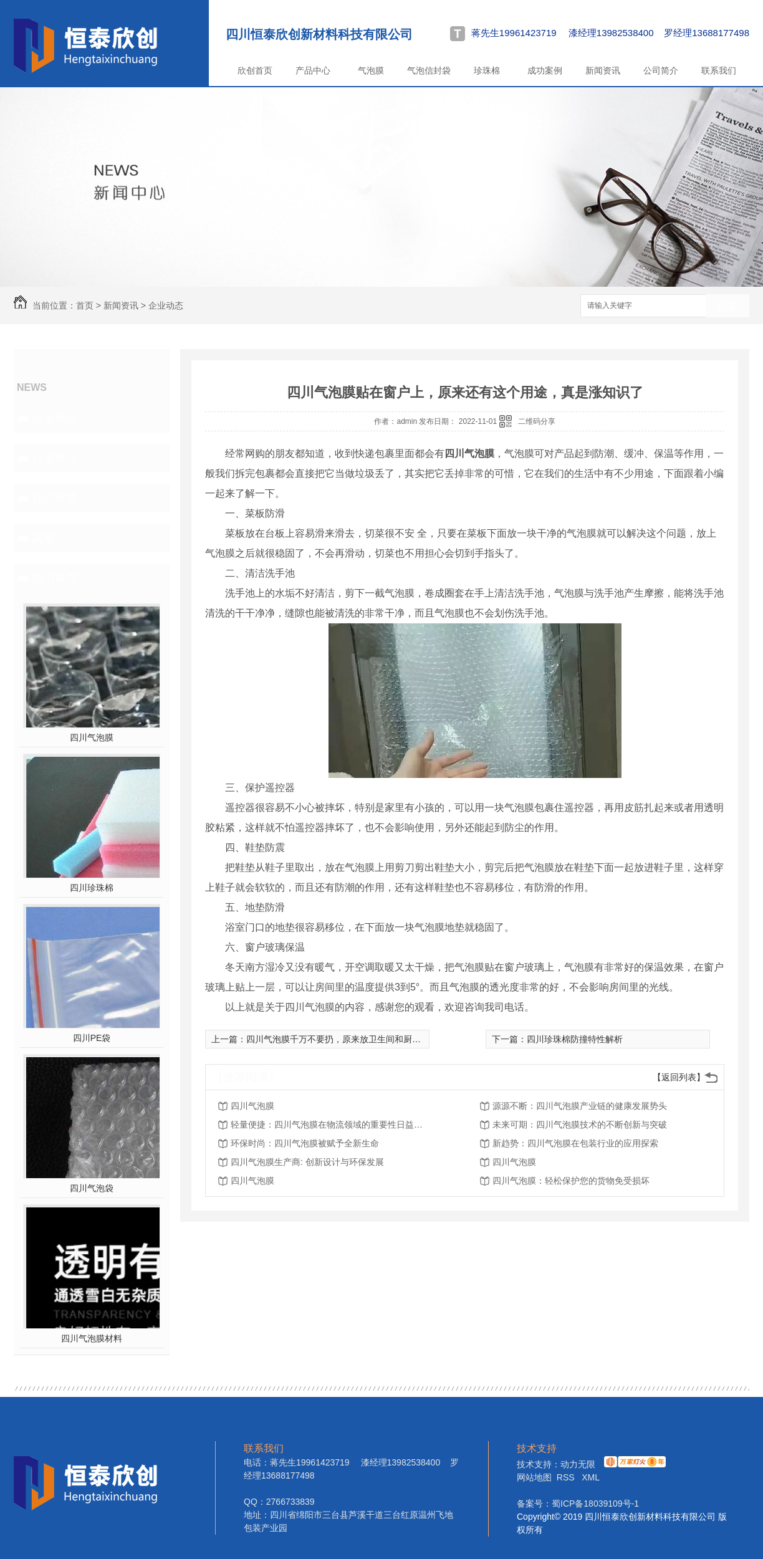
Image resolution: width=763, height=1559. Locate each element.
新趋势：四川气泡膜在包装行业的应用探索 (575, 1143)
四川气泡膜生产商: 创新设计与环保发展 (307, 1162)
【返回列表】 (679, 1077)
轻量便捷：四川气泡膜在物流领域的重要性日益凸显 (330, 1125)
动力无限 (577, 1464)
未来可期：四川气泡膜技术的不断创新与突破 (579, 1125)
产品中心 (312, 70)
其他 (43, 538)
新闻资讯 (602, 70)
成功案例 (544, 70)
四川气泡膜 (91, 737)
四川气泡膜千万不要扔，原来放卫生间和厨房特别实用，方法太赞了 (377, 1039)
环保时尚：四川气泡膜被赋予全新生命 (305, 1143)
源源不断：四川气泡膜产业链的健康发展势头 (579, 1106)
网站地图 (534, 1477)
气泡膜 (371, 70)
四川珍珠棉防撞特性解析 (575, 1039)
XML (591, 1477)
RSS (567, 1477)
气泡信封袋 (429, 70)
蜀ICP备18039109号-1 (595, 1504)
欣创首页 (255, 70)
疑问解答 (54, 498)
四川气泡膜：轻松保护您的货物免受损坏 (571, 1181)
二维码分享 (536, 421)
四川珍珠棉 (91, 888)
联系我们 (718, 70)
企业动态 (165, 305)
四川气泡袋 (91, 1188)
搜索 (727, 306)
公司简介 (660, 70)
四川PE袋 (92, 1038)
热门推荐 (54, 578)
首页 (85, 305)
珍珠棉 (487, 70)
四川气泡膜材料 (91, 1338)
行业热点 (54, 458)
